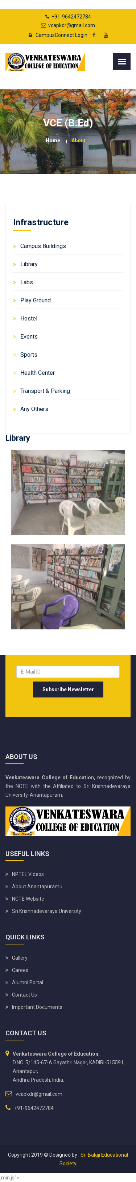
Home (53, 140)
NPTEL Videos (28, 874)
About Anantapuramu (37, 886)
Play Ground (35, 300)
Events (29, 336)
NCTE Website (28, 899)
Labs (26, 282)
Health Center (37, 372)
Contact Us (24, 995)
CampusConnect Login (56, 35)
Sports (28, 354)
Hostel (28, 318)
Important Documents (37, 1007)
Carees (20, 970)
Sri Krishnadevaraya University (46, 911)
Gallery (20, 958)
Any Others (34, 409)
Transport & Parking (45, 390)
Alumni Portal (27, 982)
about (78, 140)
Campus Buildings (43, 246)
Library (29, 264)
